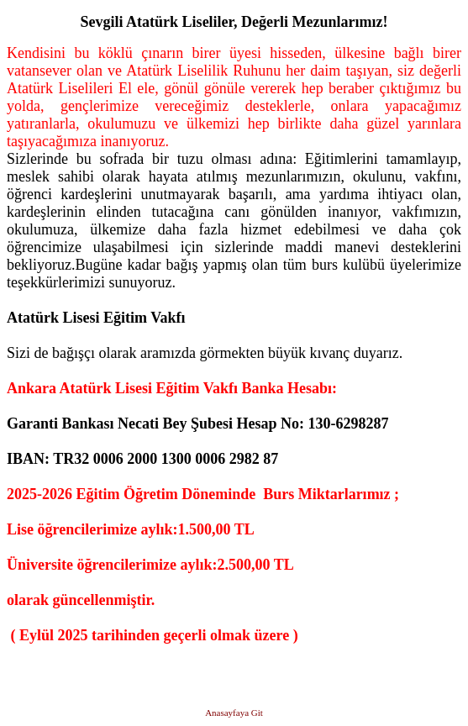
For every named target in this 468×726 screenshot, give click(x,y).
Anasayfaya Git (234, 713)
